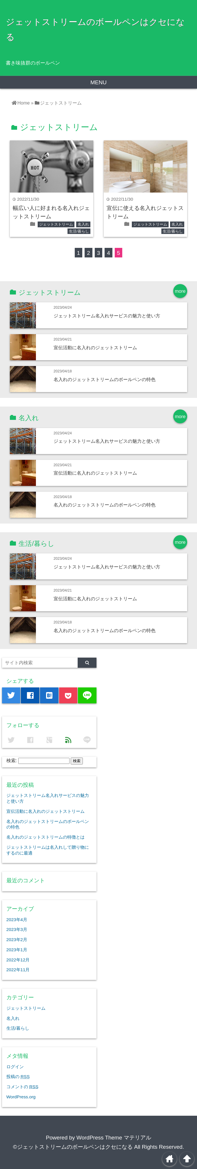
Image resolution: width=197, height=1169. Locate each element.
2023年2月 (16, 939)
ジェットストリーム (56, 224)
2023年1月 (16, 949)
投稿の (18, 1076)
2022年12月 (18, 959)
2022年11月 (18, 969)
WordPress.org (21, 1096)
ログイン (15, 1066)
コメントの (22, 1086)
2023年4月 (16, 919)
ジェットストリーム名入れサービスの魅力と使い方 (107, 315)
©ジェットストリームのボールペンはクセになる (73, 1147)
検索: (11, 760)
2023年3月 (16, 929)
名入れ (83, 224)
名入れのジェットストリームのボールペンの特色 (105, 379)
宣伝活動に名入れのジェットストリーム (95, 347)
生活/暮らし (79, 231)
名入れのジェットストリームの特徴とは (45, 837)
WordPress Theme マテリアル (113, 1138)
